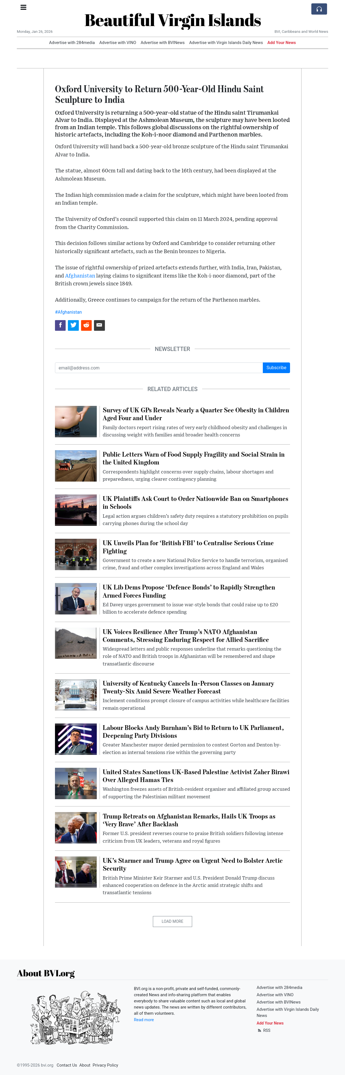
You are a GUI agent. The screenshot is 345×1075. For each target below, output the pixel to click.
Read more (144, 1019)
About (84, 1065)
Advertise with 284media (72, 42)
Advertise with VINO (117, 42)
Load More (172, 921)
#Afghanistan (68, 312)
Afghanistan (80, 276)
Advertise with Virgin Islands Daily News (226, 42)
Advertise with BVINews (163, 42)
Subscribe (276, 367)
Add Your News (281, 42)
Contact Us (67, 1065)
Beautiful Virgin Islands (172, 19)
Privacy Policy (105, 1065)
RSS (263, 1030)
